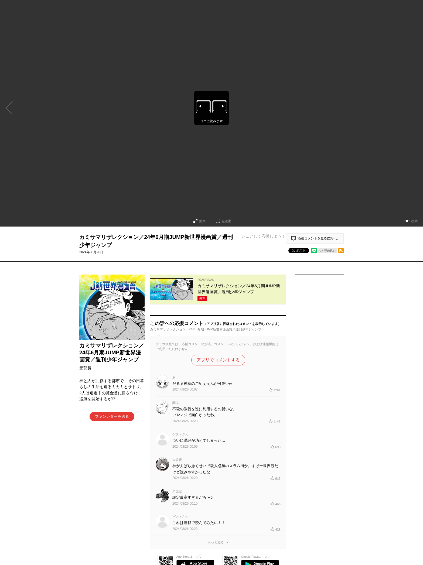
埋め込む (330, 250)
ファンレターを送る (112, 416)
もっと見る (216, 542)
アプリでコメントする (218, 360)
